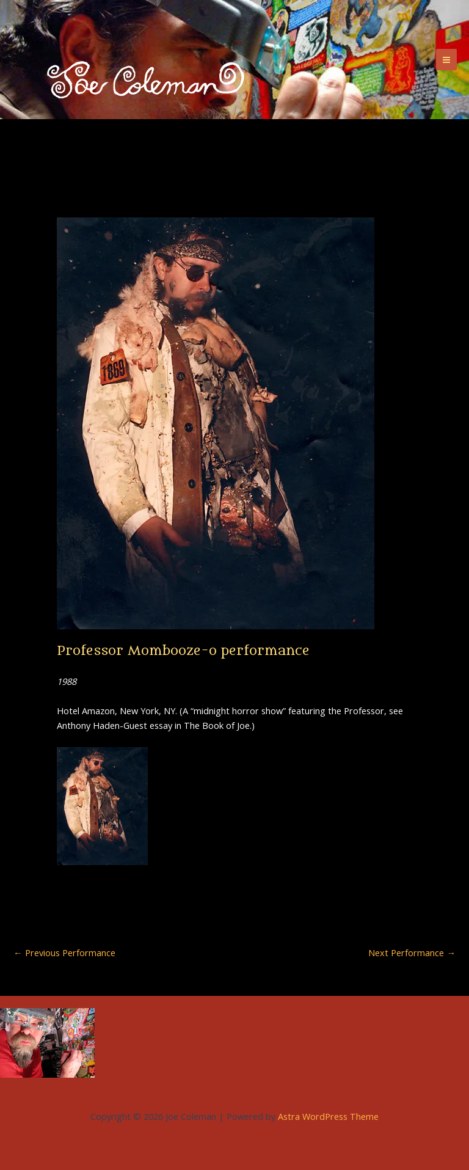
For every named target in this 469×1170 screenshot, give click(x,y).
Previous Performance (64, 952)
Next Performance (412, 952)
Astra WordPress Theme (328, 1116)
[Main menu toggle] (446, 59)
